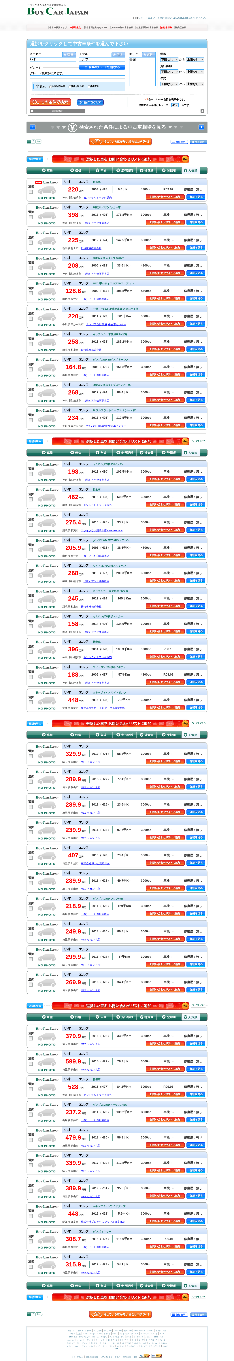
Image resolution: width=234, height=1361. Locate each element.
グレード (35, 67)
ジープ (141, 1340)
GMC (156, 1337)
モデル (83, 53)
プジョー (70, 1346)
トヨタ (158, 1331)
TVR (128, 1343)
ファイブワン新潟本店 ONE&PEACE (102, 530)
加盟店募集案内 (92, 1357)
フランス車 (118, 1331)
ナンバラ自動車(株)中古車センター (106, 324)
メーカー (35, 53)
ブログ (117, 1357)
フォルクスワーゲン (117, 1337)
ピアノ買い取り (106, 1357)
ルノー (77, 1346)
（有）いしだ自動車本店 (95, 299)
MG (123, 1343)
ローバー (107, 1343)
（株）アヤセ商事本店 (96, 223)
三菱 (79, 1334)
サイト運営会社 (77, 1357)
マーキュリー (101, 1340)
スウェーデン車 (140, 1331)
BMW (162, 1334)
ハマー (162, 1337)
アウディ (104, 1337)
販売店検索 (180, 27)
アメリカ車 (97, 1331)
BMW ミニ (73, 1337)
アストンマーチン (73, 1343)
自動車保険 (166, 27)
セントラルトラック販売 (98, 197)
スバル (85, 1334)
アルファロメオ (88, 1346)
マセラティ (110, 1346)
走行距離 (166, 66)
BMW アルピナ (84, 1337)
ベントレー (163, 1340)
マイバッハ (145, 1334)
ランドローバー (96, 1343)
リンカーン (81, 1340)
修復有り (94, 86)
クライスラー (125, 1340)
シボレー (148, 1337)
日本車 (81, 1331)
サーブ (117, 1349)
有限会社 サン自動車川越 (95, 863)
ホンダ (72, 1334)
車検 (135, 1357)
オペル (128, 1337)
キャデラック (138, 1337)
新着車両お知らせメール (96, 27)
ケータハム (153, 1343)
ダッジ (134, 1340)
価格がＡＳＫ (77, 86)
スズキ (99, 1334)
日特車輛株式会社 (91, 248)
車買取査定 (75, 27)
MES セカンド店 (90, 762)
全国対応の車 (58, 86)
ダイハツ (107, 1334)
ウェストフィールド (139, 1343)
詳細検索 (57, 111)
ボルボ (165, 1346)
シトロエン (163, 1343)
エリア (133, 53)
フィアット (120, 1346)
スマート (154, 1334)
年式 (163, 78)
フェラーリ (100, 1346)
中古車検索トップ (58, 27)
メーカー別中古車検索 (122, 27)
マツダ (92, 1334)
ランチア (143, 1346)
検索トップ (72, 1331)
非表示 (41, 86)
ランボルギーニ (132, 1346)
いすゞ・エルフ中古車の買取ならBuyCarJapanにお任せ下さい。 (172, 17)
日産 (164, 1331)
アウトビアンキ (155, 1346)
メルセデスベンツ (126, 1334)
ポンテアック (113, 1340)
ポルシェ (95, 1337)
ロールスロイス (151, 1340)
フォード (90, 1340)
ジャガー (85, 1343)
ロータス (116, 1343)
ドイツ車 (88, 1331)
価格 (163, 53)
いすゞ (114, 1334)
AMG (137, 1334)
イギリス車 (107, 1331)
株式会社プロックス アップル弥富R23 (103, 708)
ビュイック (71, 1340)
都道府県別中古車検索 (147, 27)
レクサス (150, 1331)
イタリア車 (128, 1331)
